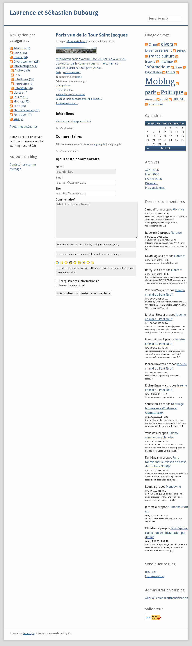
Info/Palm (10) (24, 84)
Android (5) (22, 70)
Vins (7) (18, 119)
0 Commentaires (72, 72)
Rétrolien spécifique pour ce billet (73, 121)
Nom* (60, 167)
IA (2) (18, 75)
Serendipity (29, 633)
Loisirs (170, 72)
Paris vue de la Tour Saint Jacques (92, 35)
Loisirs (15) (20, 97)
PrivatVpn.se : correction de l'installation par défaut (166, 533)
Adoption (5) (21, 48)
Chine (153, 44)
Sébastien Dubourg (76, 41)
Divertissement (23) (26, 61)
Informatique (157, 67)
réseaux (150, 99)
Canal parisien (63, 85)
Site (58, 188)
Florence (178, 209)
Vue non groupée (96, 144)
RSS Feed (151, 572)
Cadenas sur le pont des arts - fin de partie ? (79, 98)
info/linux (166, 61)
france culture (162, 56)
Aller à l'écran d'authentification (166, 598)
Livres (178, 67)
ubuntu (179, 99)
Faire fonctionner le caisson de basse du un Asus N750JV (165, 462)
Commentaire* (65, 199)
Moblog (160, 81)
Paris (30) (19, 106)
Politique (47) (22, 114)
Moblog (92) (21, 101)
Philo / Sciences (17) (26, 110)
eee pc (181, 50)
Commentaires (154, 576)
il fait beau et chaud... (67, 103)
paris (79, 76)
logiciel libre (153, 72)
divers (167, 44)
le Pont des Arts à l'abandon (70, 94)
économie (156, 104)
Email (59, 178)
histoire (150, 61)
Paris (58, 72)
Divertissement (158, 50)
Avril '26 (165, 148)
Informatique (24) (25, 66)
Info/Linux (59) (24, 79)
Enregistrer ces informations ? (79, 281)
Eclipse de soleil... (65, 90)
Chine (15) (20, 53)
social (164, 99)
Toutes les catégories (24, 126)
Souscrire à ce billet (72, 285)
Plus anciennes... (155, 187)
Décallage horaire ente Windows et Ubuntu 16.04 (164, 408)
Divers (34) (20, 57)
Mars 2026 (152, 174)
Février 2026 (153, 179)
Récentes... (151, 183)
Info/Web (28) (24, 88)
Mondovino (173, 486)
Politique (172, 92)
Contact (15, 164)
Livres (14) (20, 92)
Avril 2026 (152, 170)
